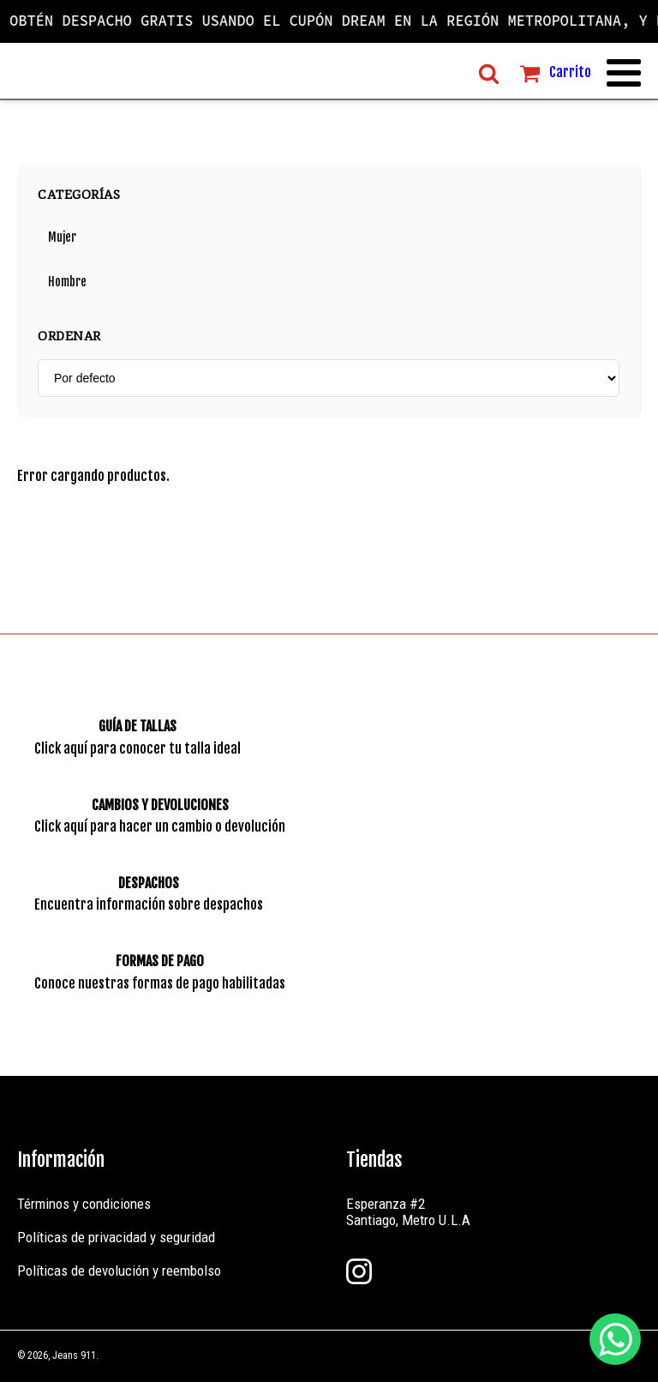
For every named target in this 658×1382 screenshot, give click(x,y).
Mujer (62, 237)
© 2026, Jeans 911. (58, 1355)
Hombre (67, 281)
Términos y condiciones (84, 1204)
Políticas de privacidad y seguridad (116, 1237)
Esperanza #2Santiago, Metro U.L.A (408, 1212)
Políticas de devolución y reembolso (119, 1271)
